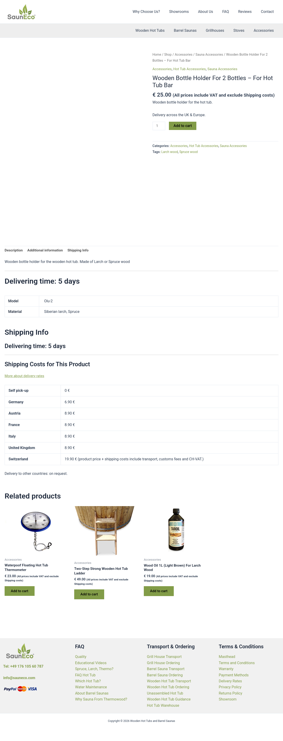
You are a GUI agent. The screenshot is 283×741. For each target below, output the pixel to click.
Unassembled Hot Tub (165, 693)
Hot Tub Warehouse (163, 705)
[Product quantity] (159, 126)
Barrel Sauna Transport (166, 669)
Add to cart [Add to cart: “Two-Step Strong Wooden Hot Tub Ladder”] (90, 596)
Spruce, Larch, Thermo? (94, 669)
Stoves (241, 30)
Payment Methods (234, 675)
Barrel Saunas (191, 30)
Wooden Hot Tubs (158, 30)
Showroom (227, 699)
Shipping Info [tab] (81, 250)
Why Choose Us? (156, 11)
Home (157, 54)
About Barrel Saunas (92, 693)
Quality (80, 657)
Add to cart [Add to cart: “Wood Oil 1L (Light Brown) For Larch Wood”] (160, 592)
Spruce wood (190, 152)
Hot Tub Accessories (191, 69)
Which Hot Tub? (88, 681)
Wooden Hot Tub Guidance (169, 699)
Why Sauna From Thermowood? (101, 699)
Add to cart (183, 126)
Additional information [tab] (46, 250)
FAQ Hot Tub (85, 675)
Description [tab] (14, 250)
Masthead (227, 657)
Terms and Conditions (237, 663)
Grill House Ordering (163, 663)
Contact (268, 11)
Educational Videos (90, 663)
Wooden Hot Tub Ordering (168, 687)
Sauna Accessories (211, 54)
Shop (169, 54)
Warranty (226, 669)
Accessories (265, 30)
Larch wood (170, 152)
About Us (211, 11)
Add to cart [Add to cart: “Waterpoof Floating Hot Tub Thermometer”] (21, 592)
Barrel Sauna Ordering (165, 675)
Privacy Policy (230, 687)
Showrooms (187, 11)
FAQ (230, 11)
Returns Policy (230, 693)
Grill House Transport (164, 657)
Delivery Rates (230, 681)
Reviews (247, 11)
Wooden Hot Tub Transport (169, 681)
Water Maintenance (91, 687)
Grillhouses (219, 30)
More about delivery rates (25, 376)
